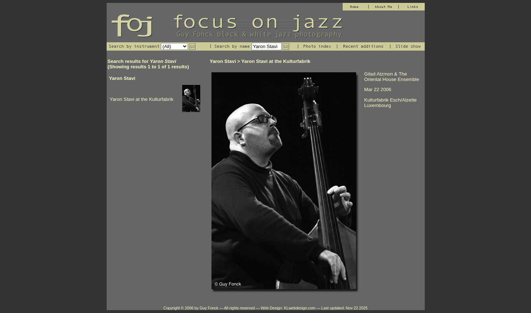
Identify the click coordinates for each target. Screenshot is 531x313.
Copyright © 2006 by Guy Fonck (190, 308)
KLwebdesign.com (299, 308)
